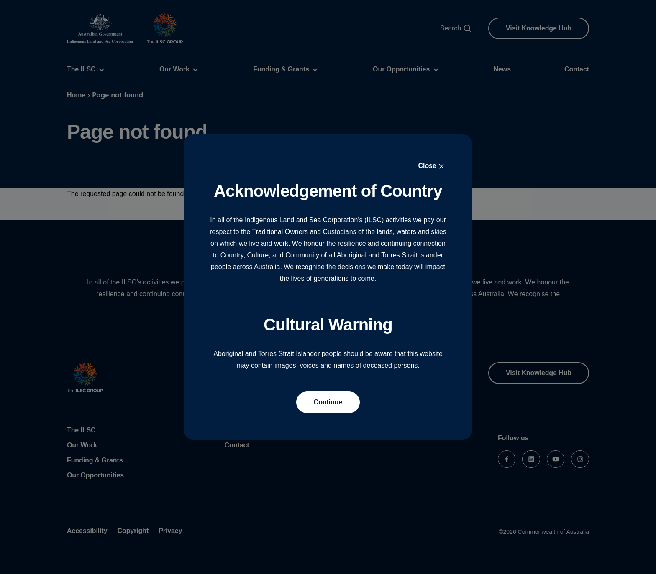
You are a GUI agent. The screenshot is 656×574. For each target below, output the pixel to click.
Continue (328, 402)
